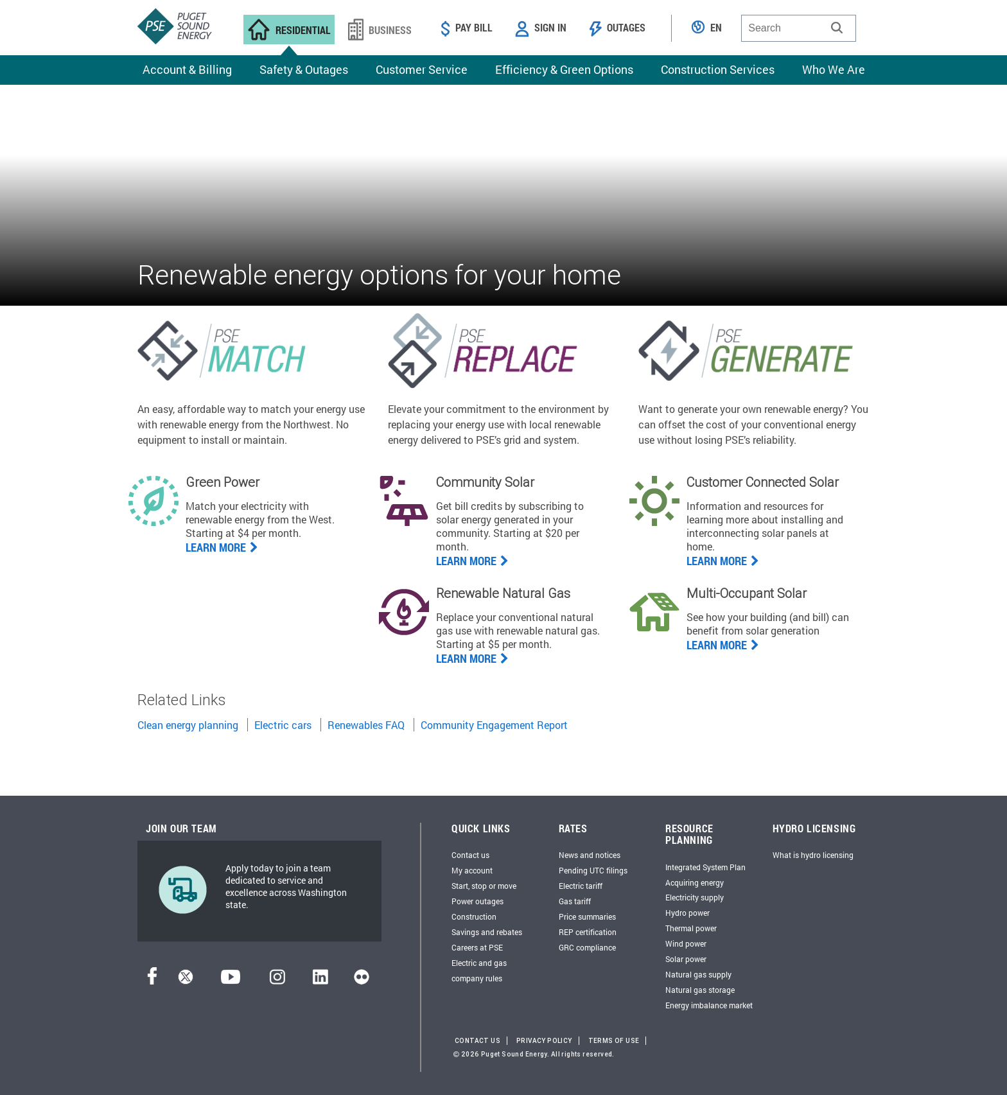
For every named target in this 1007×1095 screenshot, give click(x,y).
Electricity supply (694, 897)
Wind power (685, 943)
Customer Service (422, 69)
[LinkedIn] (320, 980)
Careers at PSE (477, 947)
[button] (837, 27)
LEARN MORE (472, 658)
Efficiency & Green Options (564, 69)
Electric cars (282, 724)
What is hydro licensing (813, 855)
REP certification (588, 932)
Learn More (723, 560)
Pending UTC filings (593, 870)
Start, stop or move (483, 885)
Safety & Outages (303, 69)
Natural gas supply (698, 974)
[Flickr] (361, 980)
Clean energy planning (187, 724)
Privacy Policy (544, 1041)
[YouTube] (230, 980)
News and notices (589, 855)
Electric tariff (580, 885)
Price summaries (587, 916)
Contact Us (477, 1041)
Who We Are (833, 69)
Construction (473, 916)
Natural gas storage (700, 990)
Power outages (477, 901)
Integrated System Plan (705, 867)
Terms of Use (614, 1041)
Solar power (685, 959)
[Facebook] (152, 980)
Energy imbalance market (709, 1005)
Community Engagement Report (494, 724)
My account (472, 870)
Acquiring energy (694, 882)
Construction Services (718, 69)
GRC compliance (587, 947)
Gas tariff (575, 901)
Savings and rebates (486, 932)
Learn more (222, 547)
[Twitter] (185, 980)
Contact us (470, 855)
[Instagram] (277, 980)
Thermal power (691, 928)
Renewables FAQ (366, 724)
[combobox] (798, 28)
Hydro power (687, 912)
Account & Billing (187, 69)
